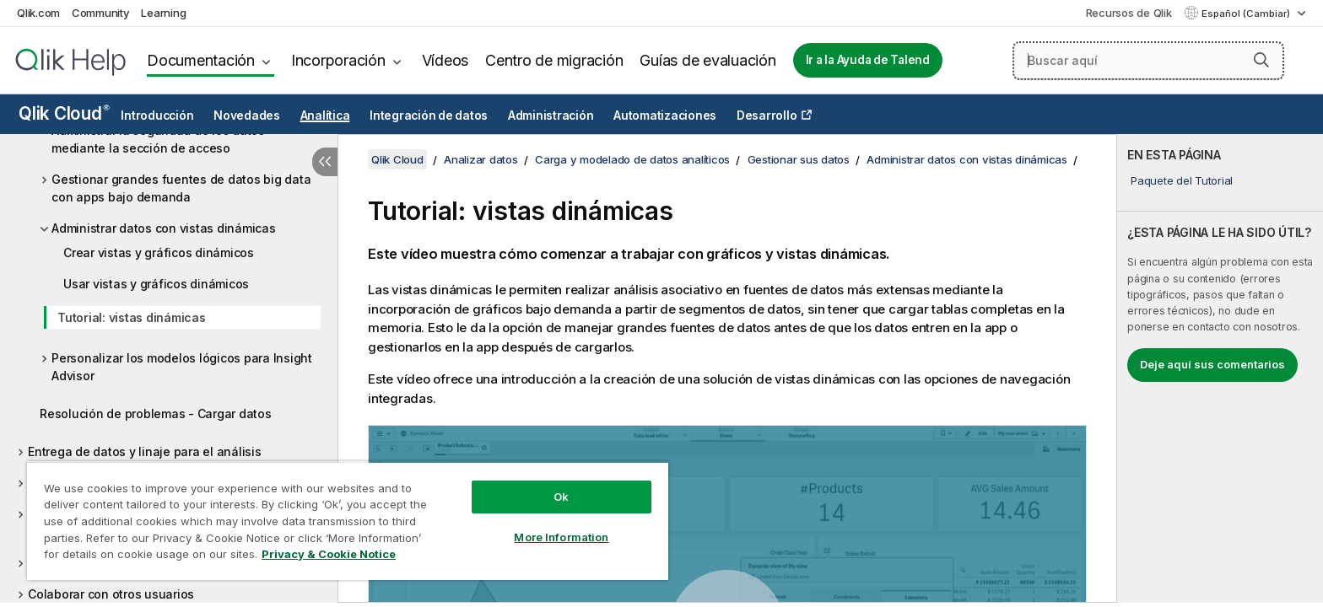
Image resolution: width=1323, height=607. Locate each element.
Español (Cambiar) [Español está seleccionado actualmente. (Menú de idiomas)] (1247, 13)
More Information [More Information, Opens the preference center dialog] (561, 537)
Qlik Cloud (64, 113)
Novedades (246, 115)
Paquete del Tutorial (1182, 180)
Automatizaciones (664, 115)
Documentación (201, 60)
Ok (561, 496)
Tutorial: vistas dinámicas (131, 317)
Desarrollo (767, 115)
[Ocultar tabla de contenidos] (325, 162)
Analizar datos (481, 159)
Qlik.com (38, 12)
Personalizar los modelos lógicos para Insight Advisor (181, 367)
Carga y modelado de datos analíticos (632, 159)
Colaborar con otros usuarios (111, 594)
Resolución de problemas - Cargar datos (156, 413)
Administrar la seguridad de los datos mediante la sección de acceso (158, 139)
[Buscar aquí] (1148, 60)
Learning (163, 12)
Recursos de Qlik (1129, 12)
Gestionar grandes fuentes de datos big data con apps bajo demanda (180, 188)
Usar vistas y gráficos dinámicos (156, 284)
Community (101, 12)
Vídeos (445, 60)
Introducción (157, 115)
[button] (1261, 59)
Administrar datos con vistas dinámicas (163, 228)
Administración (551, 115)
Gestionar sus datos (799, 159)
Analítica (325, 115)
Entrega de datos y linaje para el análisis (145, 451)
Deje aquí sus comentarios (1212, 364)
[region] (347, 520)
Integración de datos (429, 115)
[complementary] (1220, 368)
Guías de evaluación (707, 60)
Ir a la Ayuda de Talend (868, 60)
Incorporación (338, 60)
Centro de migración (554, 60)
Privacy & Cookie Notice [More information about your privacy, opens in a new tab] (329, 554)
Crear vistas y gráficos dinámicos (158, 252)
